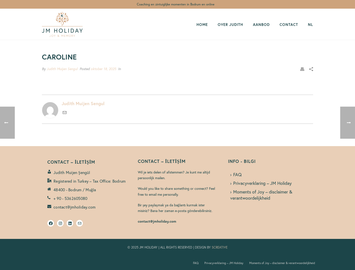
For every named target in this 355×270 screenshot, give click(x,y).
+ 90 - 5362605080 (70, 198)
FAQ (236, 174)
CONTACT (289, 24)
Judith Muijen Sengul (62, 68)
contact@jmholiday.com (74, 207)
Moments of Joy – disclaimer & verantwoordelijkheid (261, 195)
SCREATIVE (220, 247)
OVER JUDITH (230, 24)
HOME (202, 24)
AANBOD (261, 24)
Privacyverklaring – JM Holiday (261, 183)
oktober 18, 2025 (103, 68)
